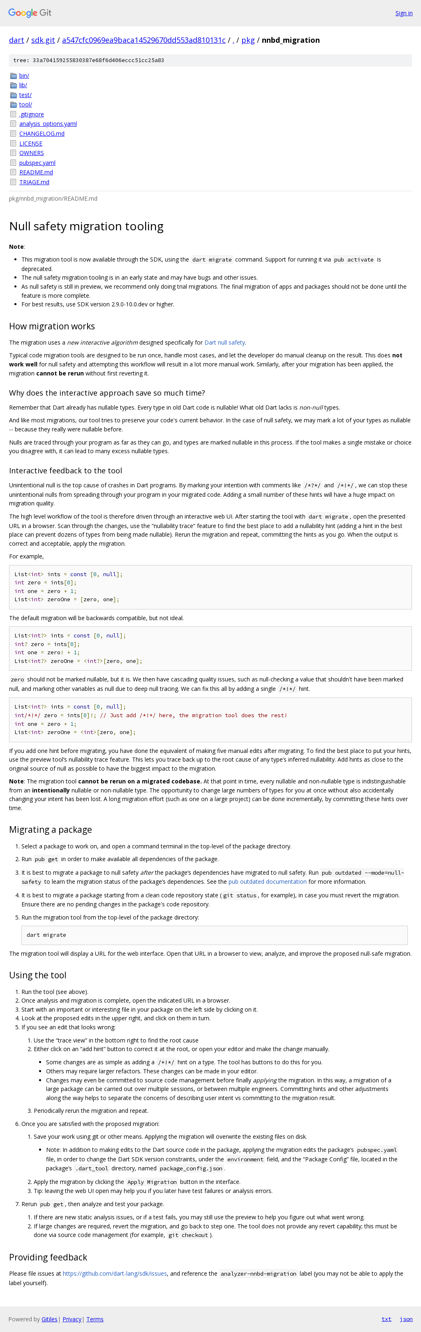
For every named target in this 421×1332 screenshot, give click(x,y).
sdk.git (43, 40)
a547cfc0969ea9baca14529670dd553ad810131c (144, 40)
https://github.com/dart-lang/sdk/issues (115, 1273)
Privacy (71, 1319)
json (406, 1319)
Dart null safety (224, 342)
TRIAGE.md (34, 182)
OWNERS (31, 153)
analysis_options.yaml (48, 123)
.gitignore (31, 114)
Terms (95, 1319)
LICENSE (30, 143)
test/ (25, 95)
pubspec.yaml (37, 163)
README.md (36, 172)
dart (16, 40)
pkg (248, 40)
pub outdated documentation (268, 881)
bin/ (24, 75)
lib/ (23, 85)
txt (386, 1319)
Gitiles (50, 1319)
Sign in (404, 13)
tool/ (25, 104)
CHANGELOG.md (42, 133)
